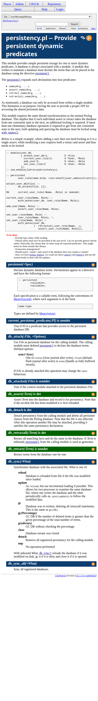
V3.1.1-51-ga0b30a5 (85, 594)
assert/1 (67, 270)
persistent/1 (42, 73)
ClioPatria (60, 594)
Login (59, 9)
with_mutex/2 (9, 132)
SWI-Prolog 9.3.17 (10, 20)
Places (7, 4)
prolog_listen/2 (36, 270)
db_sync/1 (45, 571)
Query (18, 9)
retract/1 (80, 270)
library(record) (22, 317)
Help (44, 9)
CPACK (34, 4)
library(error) (47, 332)
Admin (19, 4)
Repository (54, 4)
